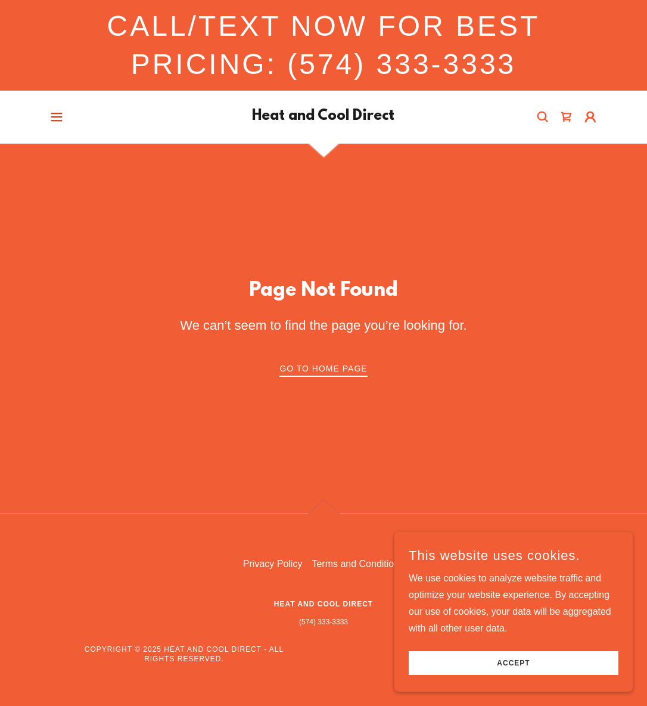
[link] (323, 117)
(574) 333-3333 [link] (323, 622)
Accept (513, 663)
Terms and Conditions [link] (358, 564)
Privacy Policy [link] (273, 564)
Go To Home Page (323, 368)
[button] (57, 117)
